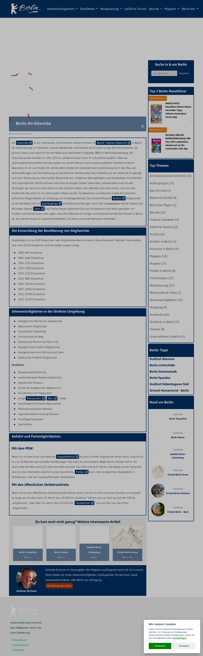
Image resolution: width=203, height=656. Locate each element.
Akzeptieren (160, 646)
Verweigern (184, 646)
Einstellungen (179, 638)
